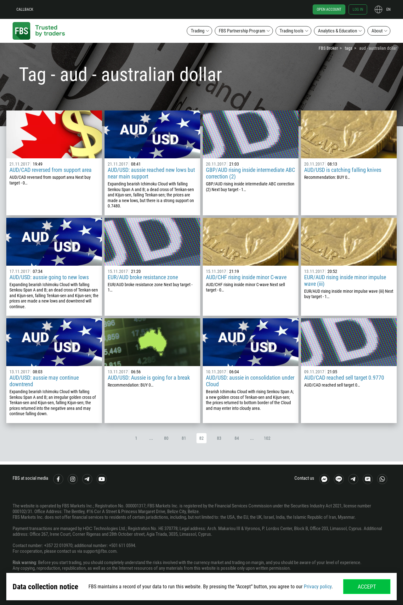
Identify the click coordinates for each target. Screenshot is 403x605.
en (388, 9)
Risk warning (24, 562)
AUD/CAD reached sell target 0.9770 (344, 377)
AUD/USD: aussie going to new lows (49, 277)
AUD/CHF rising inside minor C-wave (246, 277)
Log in (358, 9)
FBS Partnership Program (242, 31)
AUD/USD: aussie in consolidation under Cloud (250, 380)
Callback (24, 9)
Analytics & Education (337, 31)
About (377, 31)
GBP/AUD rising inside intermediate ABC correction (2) (250, 173)
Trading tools (292, 31)
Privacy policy (318, 587)
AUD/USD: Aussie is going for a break (149, 377)
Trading (197, 31)
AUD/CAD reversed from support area (50, 170)
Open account (329, 9)
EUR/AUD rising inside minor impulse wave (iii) (345, 280)
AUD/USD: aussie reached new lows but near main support (151, 173)
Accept (367, 586)
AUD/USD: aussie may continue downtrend (44, 380)
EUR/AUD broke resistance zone (143, 277)
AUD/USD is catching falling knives (342, 170)
